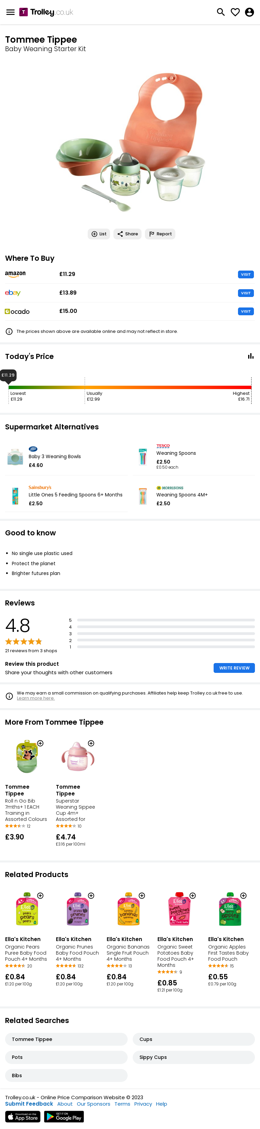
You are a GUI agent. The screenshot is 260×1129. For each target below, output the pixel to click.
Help (161, 1103)
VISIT (246, 274)
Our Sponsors (93, 1103)
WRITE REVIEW (234, 668)
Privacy (143, 1103)
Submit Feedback (29, 1103)
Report (160, 234)
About (65, 1103)
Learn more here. (36, 698)
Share (127, 234)
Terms (122, 1103)
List (99, 234)
